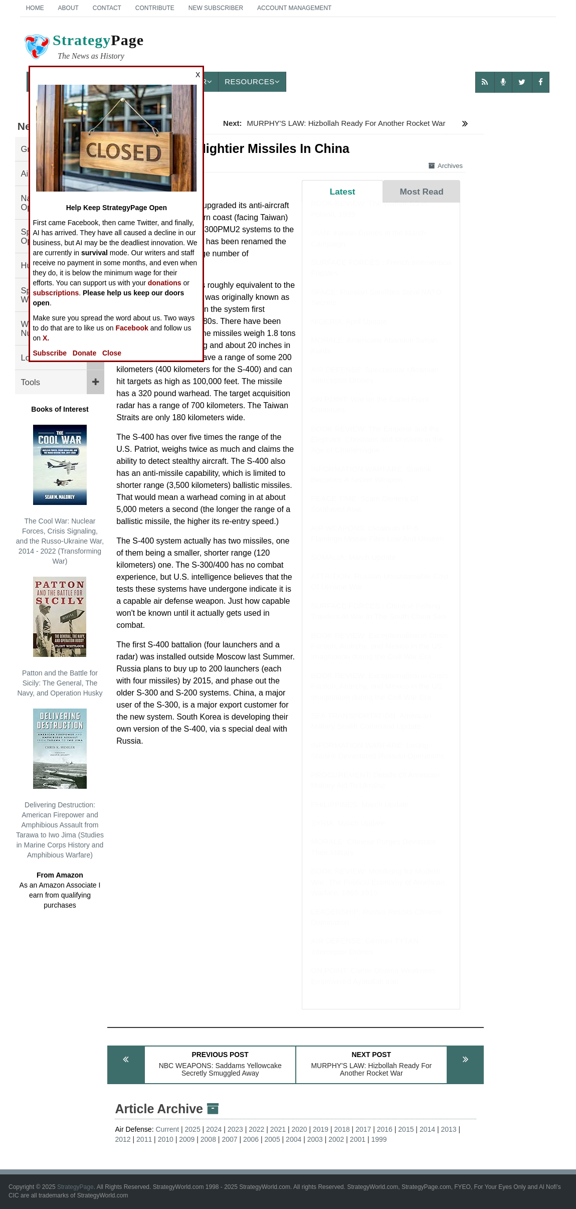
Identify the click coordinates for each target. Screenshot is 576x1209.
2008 (208, 1139)
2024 (214, 1129)
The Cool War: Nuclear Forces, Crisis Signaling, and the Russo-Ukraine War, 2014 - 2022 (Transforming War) (60, 495)
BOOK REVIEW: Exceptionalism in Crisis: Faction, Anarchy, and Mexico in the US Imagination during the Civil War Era (380, 656)
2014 (427, 1129)
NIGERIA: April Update (349, 331)
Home (35, 8)
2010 (165, 1139)
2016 (385, 1129)
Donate (84, 353)
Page (83, 48)
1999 (379, 1139)
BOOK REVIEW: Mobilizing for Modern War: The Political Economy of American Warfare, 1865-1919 (378, 892)
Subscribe (50, 353)
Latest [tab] (342, 192)
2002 (336, 1139)
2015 (406, 1129)
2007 (229, 1139)
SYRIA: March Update (348, 832)
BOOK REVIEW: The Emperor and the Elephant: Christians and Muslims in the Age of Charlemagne (377, 449)
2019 (320, 1129)
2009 (187, 1139)
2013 (448, 1129)
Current (167, 1129)
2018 (342, 1129)
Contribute (154, 8)
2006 (251, 1139)
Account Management (294, 8)
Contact (107, 8)
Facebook (131, 328)
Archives (446, 165)
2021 (278, 1129)
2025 (193, 1129)
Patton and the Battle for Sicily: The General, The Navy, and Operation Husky (59, 637)
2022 (256, 1129)
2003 (315, 1139)
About (68, 8)
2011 (144, 1139)
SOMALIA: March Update (353, 567)
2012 (122, 1139)
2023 (235, 1129)
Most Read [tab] (421, 192)
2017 (363, 1129)
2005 (272, 1139)
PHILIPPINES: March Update (360, 814)
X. (46, 338)
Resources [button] (252, 81)
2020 (299, 1129)
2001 (357, 1139)
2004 (293, 1139)
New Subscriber (215, 8)
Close (111, 353)
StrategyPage (75, 1186)
